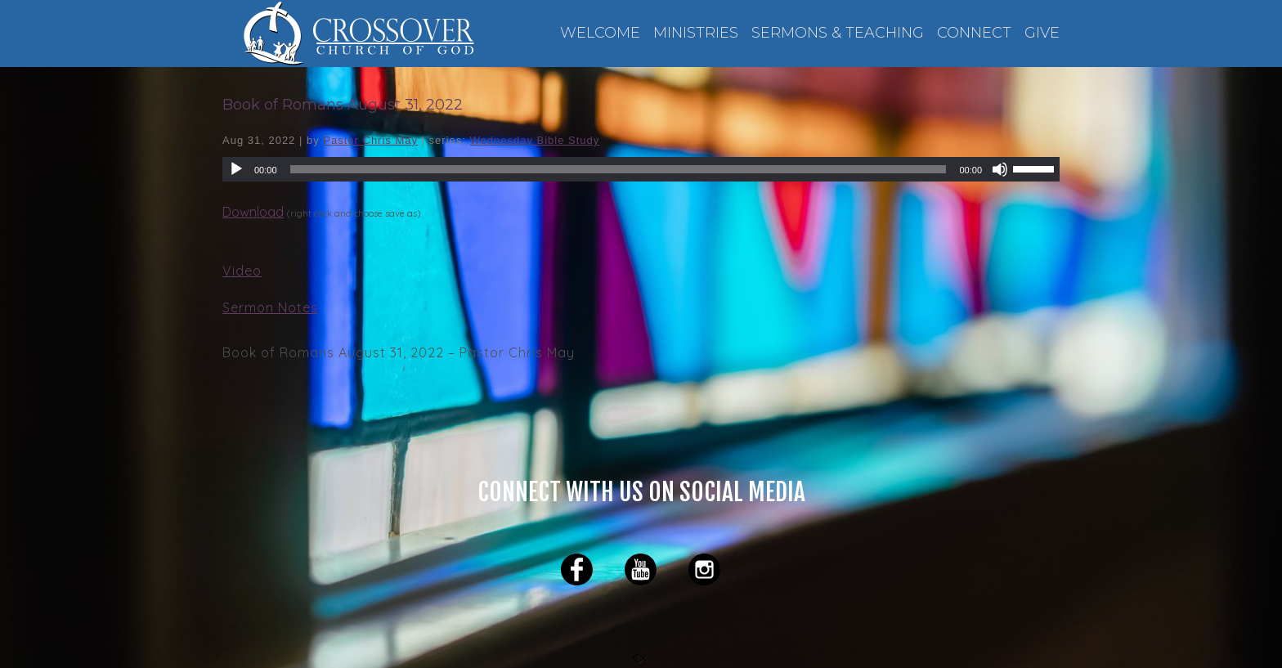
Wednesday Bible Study (535, 140)
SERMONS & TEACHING (837, 33)
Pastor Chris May (370, 140)
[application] (641, 169)
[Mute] (1000, 169)
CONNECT (974, 33)
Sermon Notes (270, 307)
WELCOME (600, 33)
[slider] (1036, 167)
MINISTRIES (695, 33)
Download (253, 212)
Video (242, 270)
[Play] (236, 169)
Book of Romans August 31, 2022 (342, 105)
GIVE (1042, 33)
